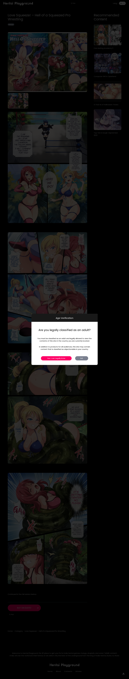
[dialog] (64, 339)
